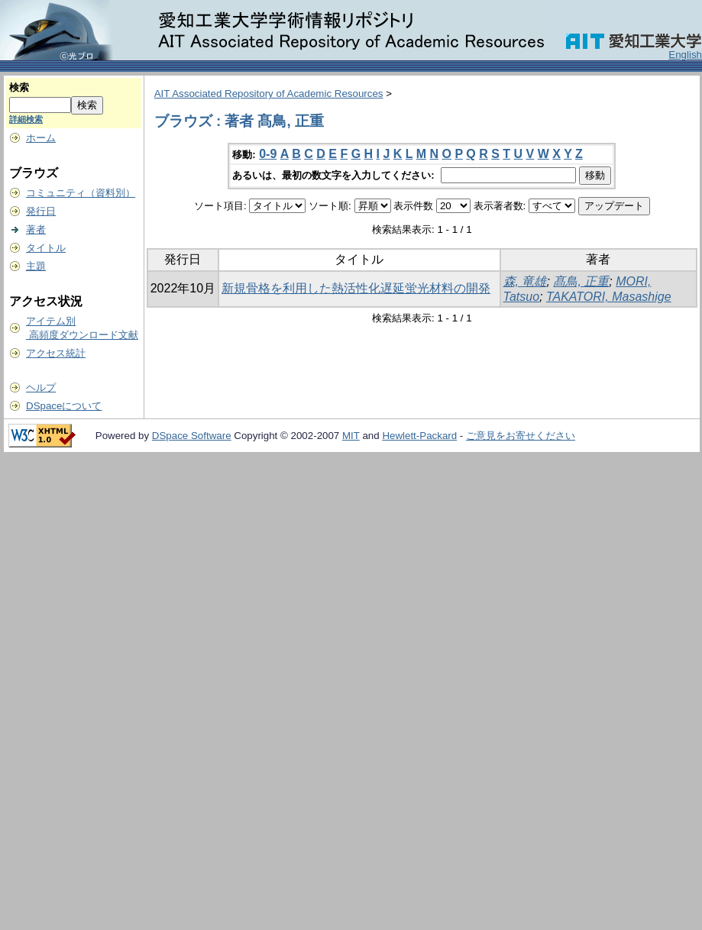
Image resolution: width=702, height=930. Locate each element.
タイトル (46, 247)
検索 (19, 87)
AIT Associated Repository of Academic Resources (268, 93)
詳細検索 (26, 119)
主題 (36, 266)
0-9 (268, 153)
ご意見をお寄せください (520, 435)
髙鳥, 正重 (581, 281)
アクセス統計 (56, 353)
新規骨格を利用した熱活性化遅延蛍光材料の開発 (356, 288)
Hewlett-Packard (419, 435)
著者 (36, 229)
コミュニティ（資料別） (80, 193)
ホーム (41, 138)
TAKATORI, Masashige (608, 296)
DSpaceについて (64, 406)
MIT (351, 435)
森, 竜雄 (525, 281)
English (685, 54)
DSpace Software (191, 435)
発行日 (41, 211)
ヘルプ (41, 387)
